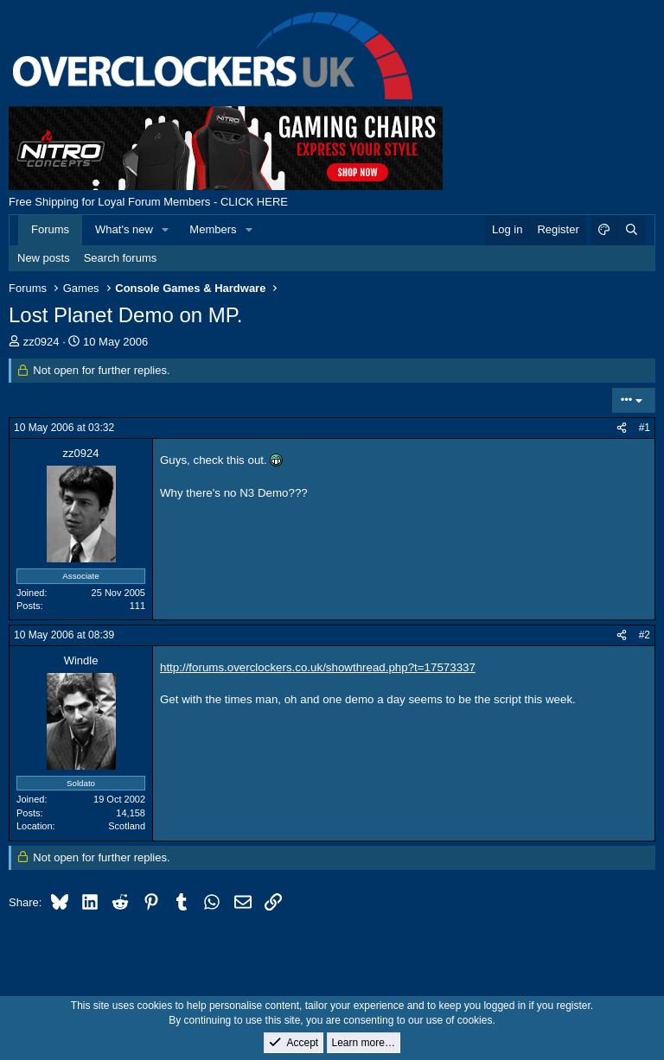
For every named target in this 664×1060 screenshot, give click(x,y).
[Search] (631, 229)
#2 (644, 635)
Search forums (120, 257)
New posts (43, 257)
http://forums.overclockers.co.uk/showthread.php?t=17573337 (318, 667)
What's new (124, 229)
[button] (166, 229)
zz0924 (41, 341)
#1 (644, 428)
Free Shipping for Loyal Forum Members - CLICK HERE (148, 201)
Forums (50, 229)
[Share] (621, 428)
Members (212, 229)
